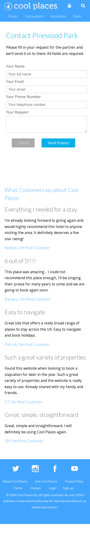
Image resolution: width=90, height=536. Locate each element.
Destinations (34, 16)
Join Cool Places (46, 481)
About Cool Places (15, 481)
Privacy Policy (74, 481)
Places (13, 16)
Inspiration (58, 16)
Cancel (23, 142)
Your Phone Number (23, 96)
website (8, 501)
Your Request (17, 112)
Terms (18, 488)
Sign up (68, 488)
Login (52, 488)
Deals (77, 16)
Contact (35, 488)
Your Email (15, 81)
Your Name (15, 66)
